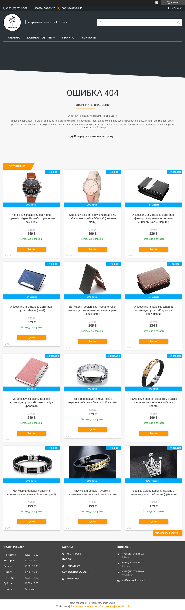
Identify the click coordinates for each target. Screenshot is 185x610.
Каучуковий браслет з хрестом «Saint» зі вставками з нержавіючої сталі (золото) (153, 402)
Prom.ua (110, 603)
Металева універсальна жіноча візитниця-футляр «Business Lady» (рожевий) (31, 402)
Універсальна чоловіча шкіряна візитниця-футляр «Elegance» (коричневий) (153, 310)
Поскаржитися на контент (84, 606)
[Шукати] (178, 22)
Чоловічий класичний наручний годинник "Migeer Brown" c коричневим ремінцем (31, 218)
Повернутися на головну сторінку (93, 136)
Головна (13, 37)
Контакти (89, 37)
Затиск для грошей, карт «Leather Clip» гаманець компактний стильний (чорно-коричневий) (92, 310)
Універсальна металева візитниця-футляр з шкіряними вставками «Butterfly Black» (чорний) (153, 218)
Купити (32, 249)
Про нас (68, 37)
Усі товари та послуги (166, 533)
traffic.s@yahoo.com (133, 580)
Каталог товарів (39, 37)
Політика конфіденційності (114, 606)
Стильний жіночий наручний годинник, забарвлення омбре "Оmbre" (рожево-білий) (92, 218)
